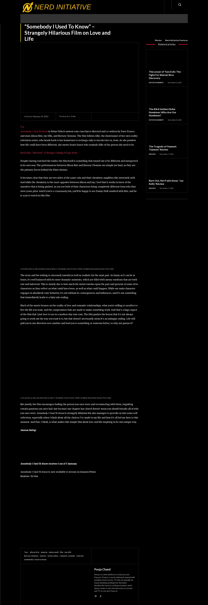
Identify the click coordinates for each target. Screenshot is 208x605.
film (61, 552)
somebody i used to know (35, 559)
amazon (44, 552)
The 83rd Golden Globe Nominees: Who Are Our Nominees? (162, 112)
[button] (179, 4)
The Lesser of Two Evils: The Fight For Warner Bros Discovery (165, 75)
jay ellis (68, 552)
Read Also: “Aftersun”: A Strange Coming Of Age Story (48, 152)
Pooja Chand (102, 569)
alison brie (34, 552)
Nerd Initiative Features (176, 40)
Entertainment (156, 82)
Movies (158, 40)
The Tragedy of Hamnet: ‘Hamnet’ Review (163, 148)
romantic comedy (67, 556)
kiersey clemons (31, 556)
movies (43, 556)
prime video (53, 556)
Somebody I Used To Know (34, 131)
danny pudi (54, 552)
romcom (79, 556)
